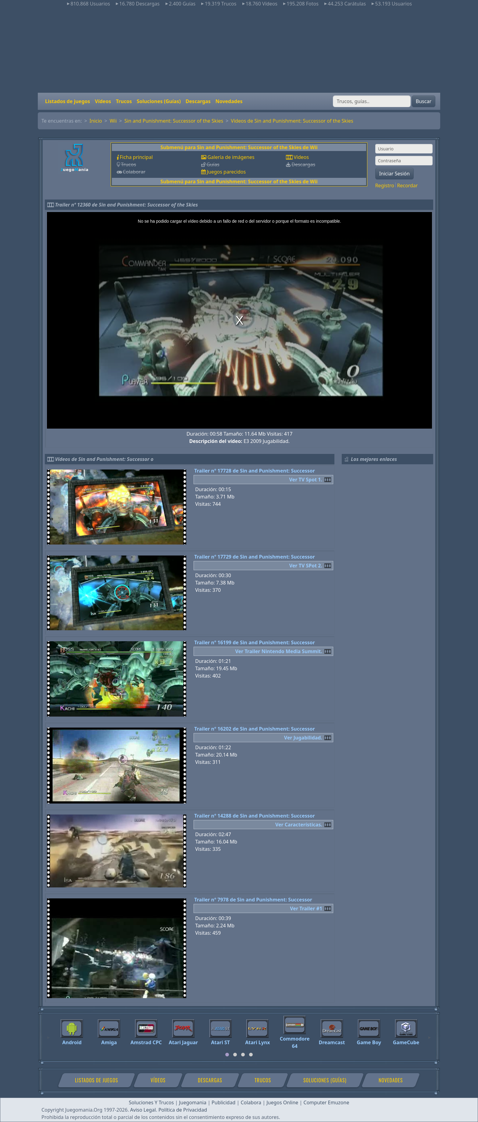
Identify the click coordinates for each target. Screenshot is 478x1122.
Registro (384, 185)
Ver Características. (298, 824)
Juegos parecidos (226, 171)
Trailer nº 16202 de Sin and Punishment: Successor (254, 728)
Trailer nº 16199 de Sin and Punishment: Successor (254, 642)
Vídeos (103, 101)
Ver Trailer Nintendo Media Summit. (278, 651)
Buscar (423, 101)
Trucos (124, 101)
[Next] (429, 1035)
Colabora (251, 1102)
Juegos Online (282, 1102)
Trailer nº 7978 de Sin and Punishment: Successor (253, 899)
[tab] (227, 1054)
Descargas (198, 101)
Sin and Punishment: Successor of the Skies (173, 120)
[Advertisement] (239, 50)
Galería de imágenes (230, 157)
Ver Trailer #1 (306, 908)
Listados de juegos (67, 101)
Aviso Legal (143, 1109)
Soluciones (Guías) (158, 101)
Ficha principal (136, 157)
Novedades (229, 101)
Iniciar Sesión (394, 173)
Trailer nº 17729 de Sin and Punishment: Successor (254, 556)
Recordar (407, 185)
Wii (113, 120)
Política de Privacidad (183, 1109)
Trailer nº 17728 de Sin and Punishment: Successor (254, 470)
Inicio (96, 120)
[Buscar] (372, 101)
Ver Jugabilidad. (303, 737)
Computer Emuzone (326, 1102)
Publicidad (223, 1102)
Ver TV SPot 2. (305, 565)
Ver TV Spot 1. (305, 479)
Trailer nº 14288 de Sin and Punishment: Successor (254, 815)
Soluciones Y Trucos (151, 1102)
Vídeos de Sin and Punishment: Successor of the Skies (292, 120)
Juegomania (192, 1102)
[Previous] (48, 1035)
